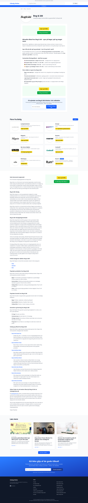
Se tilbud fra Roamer (58, 142)
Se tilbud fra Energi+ (58, 130)
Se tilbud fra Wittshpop (24, 165)
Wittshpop (23, 159)
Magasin (23, 135)
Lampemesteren (25, 124)
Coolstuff (57, 147)
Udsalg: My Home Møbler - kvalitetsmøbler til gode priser (30, 149)
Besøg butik (24, 163)
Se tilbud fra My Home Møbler (25, 153)
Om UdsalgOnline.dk (37, 484)
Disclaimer (35, 488)
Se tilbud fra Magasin (24, 142)
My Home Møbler (25, 147)
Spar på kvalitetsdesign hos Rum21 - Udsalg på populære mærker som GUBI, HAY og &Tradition (64, 161)
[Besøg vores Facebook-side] (12, 485)
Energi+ (57, 124)
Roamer (57, 135)
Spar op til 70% (59, 152)
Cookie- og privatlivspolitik (38, 490)
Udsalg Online (14, 3)
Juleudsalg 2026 (59, 484)
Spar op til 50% (24, 128)
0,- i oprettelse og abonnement (63, 128)
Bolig (25, 8)
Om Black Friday (36, 482)
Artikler (34, 486)
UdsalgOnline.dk (14, 393)
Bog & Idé (29, 8)
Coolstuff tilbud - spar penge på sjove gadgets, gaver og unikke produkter (65, 149)
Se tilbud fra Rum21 (58, 165)
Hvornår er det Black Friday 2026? (39, 491)
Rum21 (57, 159)
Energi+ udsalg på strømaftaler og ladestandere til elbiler (64, 126)
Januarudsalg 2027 (60, 490)
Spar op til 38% (59, 140)
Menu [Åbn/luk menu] (75, 3)
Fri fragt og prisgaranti (26, 152)
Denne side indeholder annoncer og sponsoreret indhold (44, 0)
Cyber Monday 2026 (60, 488)
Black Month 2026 (60, 482)
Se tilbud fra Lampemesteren (25, 130)
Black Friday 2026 (60, 493)
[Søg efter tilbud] (46, 3)
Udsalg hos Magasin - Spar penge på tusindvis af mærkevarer (30, 138)
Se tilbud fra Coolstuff (58, 153)
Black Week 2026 (60, 481)
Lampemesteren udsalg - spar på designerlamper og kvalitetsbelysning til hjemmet (30, 126)
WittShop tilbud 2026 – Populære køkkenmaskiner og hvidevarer (30, 161)
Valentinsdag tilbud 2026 (61, 491)
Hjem (22, 8)
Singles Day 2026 (60, 486)
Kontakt (34, 493)
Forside (34, 481)
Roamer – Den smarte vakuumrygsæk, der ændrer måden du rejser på (64, 138)
